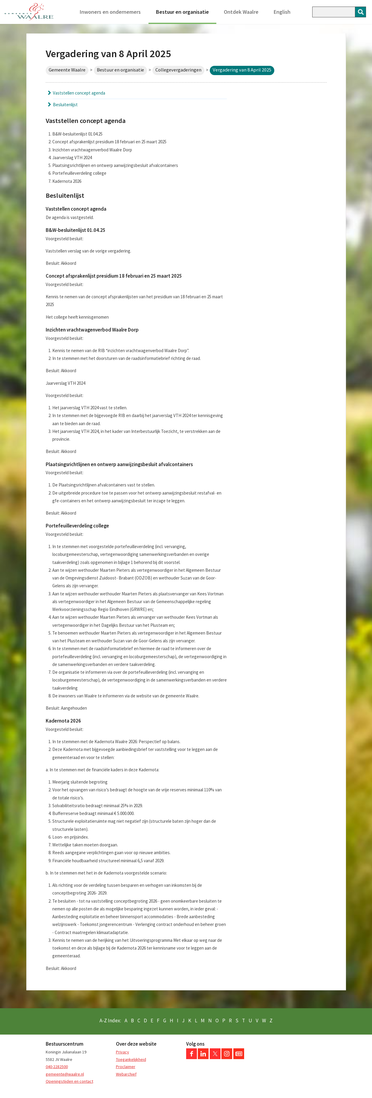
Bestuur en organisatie (182, 11)
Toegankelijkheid (131, 1059)
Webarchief (126, 1074)
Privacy (122, 1052)
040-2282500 (57, 1066)
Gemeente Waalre (67, 70)
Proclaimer (125, 1066)
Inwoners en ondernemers (110, 11)
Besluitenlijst (65, 104)
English (282, 11)
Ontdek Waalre (241, 11)
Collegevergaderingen (178, 70)
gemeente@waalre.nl (65, 1074)
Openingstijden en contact (69, 1081)
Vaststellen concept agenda (79, 93)
